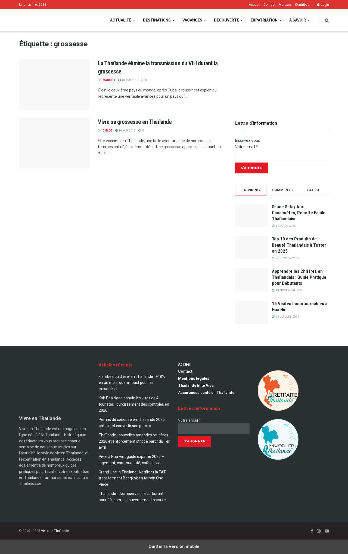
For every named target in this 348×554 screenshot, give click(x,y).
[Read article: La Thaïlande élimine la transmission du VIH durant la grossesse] (54, 84)
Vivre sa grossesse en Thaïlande (135, 121)
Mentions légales (193, 378)
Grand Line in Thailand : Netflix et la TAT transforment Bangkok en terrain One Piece (132, 478)
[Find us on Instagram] (319, 531)
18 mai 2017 (128, 80)
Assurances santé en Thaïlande (206, 392)
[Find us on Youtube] (327, 531)
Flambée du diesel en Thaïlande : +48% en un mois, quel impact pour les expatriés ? (132, 382)
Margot (108, 80)
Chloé (107, 130)
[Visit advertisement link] (282, 73)
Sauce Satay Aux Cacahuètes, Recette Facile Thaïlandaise (298, 212)
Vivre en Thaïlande (55, 531)
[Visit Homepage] (40, 20)
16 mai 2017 (125, 130)
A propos (285, 5)
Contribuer (302, 5)
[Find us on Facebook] (312, 531)
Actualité (120, 20)
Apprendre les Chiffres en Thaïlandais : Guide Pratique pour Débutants (299, 277)
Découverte (226, 20)
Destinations (157, 20)
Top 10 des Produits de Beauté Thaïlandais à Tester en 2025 (299, 244)
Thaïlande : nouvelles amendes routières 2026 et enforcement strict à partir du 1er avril (134, 441)
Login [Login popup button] (323, 5)
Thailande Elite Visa (196, 385)
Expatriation (264, 20)
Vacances (192, 20)
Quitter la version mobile (174, 546)
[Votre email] (282, 155)
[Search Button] (327, 20)
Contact (269, 5)
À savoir (297, 20)
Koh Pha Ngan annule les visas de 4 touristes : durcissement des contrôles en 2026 (134, 404)
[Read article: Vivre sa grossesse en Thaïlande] (54, 143)
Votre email (246, 147)
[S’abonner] (251, 168)
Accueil (254, 5)
